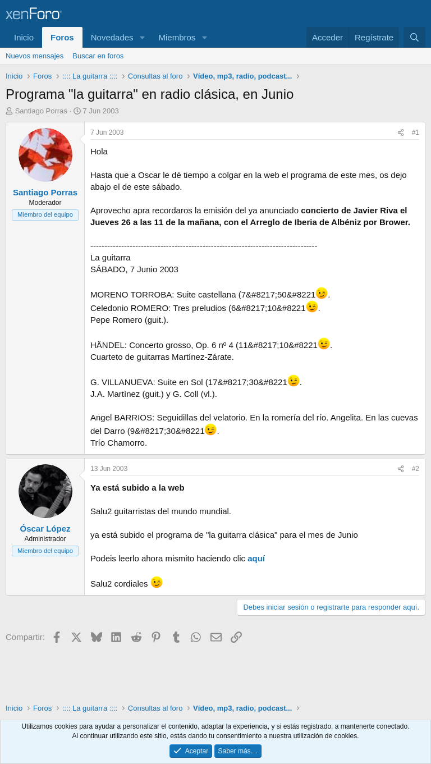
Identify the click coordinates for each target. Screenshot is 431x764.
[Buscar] (414, 37)
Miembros (176, 37)
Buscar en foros (97, 56)
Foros (62, 37)
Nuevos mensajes (34, 56)
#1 (415, 132)
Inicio (24, 37)
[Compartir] (400, 132)
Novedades (112, 37)
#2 (415, 469)
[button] (142, 37)
